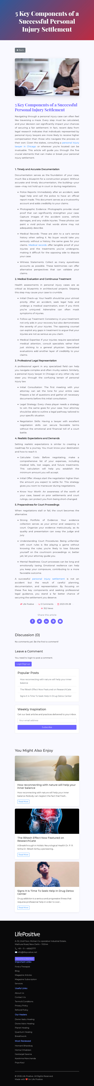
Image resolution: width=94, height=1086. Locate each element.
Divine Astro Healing (24, 1023)
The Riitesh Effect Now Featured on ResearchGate (45, 689)
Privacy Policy (21, 1005)
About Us (19, 993)
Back (20, 50)
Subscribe (47, 727)
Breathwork (20, 1036)
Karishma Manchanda (25, 1058)
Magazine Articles (23, 975)
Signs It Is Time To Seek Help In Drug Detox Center (46, 696)
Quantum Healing (23, 1032)
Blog (17, 971)
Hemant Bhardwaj (24, 1046)
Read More (23, 801)
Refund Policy (21, 1010)
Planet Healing (22, 1028)
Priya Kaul (19, 1062)
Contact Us (20, 997)
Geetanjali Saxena (23, 1054)
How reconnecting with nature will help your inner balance (46, 681)
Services (19, 983)
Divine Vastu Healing (24, 1019)
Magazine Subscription (26, 979)
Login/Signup (23, 664)
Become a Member (24, 959)
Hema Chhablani (23, 1050)
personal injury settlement (48, 578)
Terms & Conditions (24, 1001)
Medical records (38, 245)
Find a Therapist (22, 966)
